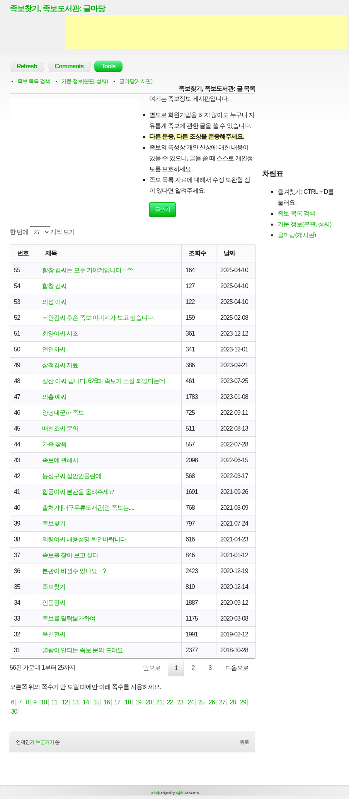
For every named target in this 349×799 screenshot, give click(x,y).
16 (106, 702)
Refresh (27, 66)
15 (96, 702)
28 (232, 702)
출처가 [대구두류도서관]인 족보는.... (88, 507)
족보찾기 (53, 523)
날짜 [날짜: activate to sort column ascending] (229, 253)
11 (54, 702)
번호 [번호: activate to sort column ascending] (23, 253)
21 (159, 702)
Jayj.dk (179, 793)
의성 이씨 (54, 302)
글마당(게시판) (135, 81)
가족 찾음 (54, 444)
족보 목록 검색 (33, 81)
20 (148, 702)
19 (138, 702)
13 (75, 702)
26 (211, 702)
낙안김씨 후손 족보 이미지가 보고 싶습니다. (98, 317)
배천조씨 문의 (60, 428)
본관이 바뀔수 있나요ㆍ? (74, 571)
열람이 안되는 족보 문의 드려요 (82, 650)
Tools (108, 66)
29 (243, 702)
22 (169, 702)
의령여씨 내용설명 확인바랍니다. (84, 539)
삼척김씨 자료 (60, 365)
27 (222, 702)
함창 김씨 (54, 286)
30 (14, 711)
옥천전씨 (53, 634)
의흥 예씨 (54, 397)
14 (86, 702)
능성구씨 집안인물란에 (71, 476)
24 (190, 702)
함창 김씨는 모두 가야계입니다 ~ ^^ (87, 270)
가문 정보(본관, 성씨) (84, 81)
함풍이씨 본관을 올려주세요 (78, 492)
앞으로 (151, 668)
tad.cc (154, 793)
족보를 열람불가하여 (68, 618)
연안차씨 (53, 349)
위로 (244, 742)
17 (117, 702)
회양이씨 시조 (60, 333)
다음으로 (237, 668)
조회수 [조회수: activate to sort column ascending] (197, 253)
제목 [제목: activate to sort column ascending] (51, 253)
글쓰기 (162, 209)
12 (64, 702)
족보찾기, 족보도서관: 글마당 (57, 8)
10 (43, 702)
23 (180, 702)
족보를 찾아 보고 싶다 (70, 555)
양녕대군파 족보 (63, 412)
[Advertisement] (206, 32)
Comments (69, 66)
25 (201, 702)
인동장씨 (53, 602)
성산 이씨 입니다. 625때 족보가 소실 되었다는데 (103, 381)
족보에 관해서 (60, 460)
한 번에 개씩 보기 (42, 232)
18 (127, 702)
